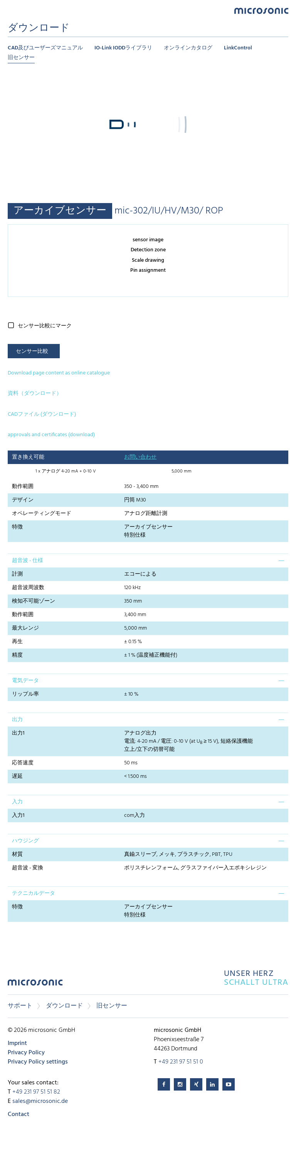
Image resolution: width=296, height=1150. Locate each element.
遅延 (17, 776)
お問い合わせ (140, 457)
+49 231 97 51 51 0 (180, 1062)
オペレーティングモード (41, 513)
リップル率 (25, 694)
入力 (17, 802)
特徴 (17, 527)
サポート (20, 1006)
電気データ (25, 681)
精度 (17, 655)
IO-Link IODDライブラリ (123, 48)
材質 (17, 854)
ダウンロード (64, 1006)
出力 (17, 720)
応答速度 (23, 763)
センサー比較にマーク (45, 326)
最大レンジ (25, 628)
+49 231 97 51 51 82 (36, 1092)
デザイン (23, 500)
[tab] (148, 560)
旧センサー (21, 57)
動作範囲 (23, 486)
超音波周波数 (28, 587)
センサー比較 (32, 351)
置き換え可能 (28, 457)
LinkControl (238, 48)
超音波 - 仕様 (27, 561)
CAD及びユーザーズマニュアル (45, 48)
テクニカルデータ (33, 893)
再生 (17, 641)
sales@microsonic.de (40, 1101)
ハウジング (25, 841)
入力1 (18, 815)
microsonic (35, 984)
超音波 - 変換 (27, 868)
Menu (11, 10)
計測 (17, 574)
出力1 (18, 733)
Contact (18, 1114)
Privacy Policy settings (38, 1062)
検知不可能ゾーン (33, 601)
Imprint (17, 1043)
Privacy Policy (26, 1053)
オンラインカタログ (188, 48)
